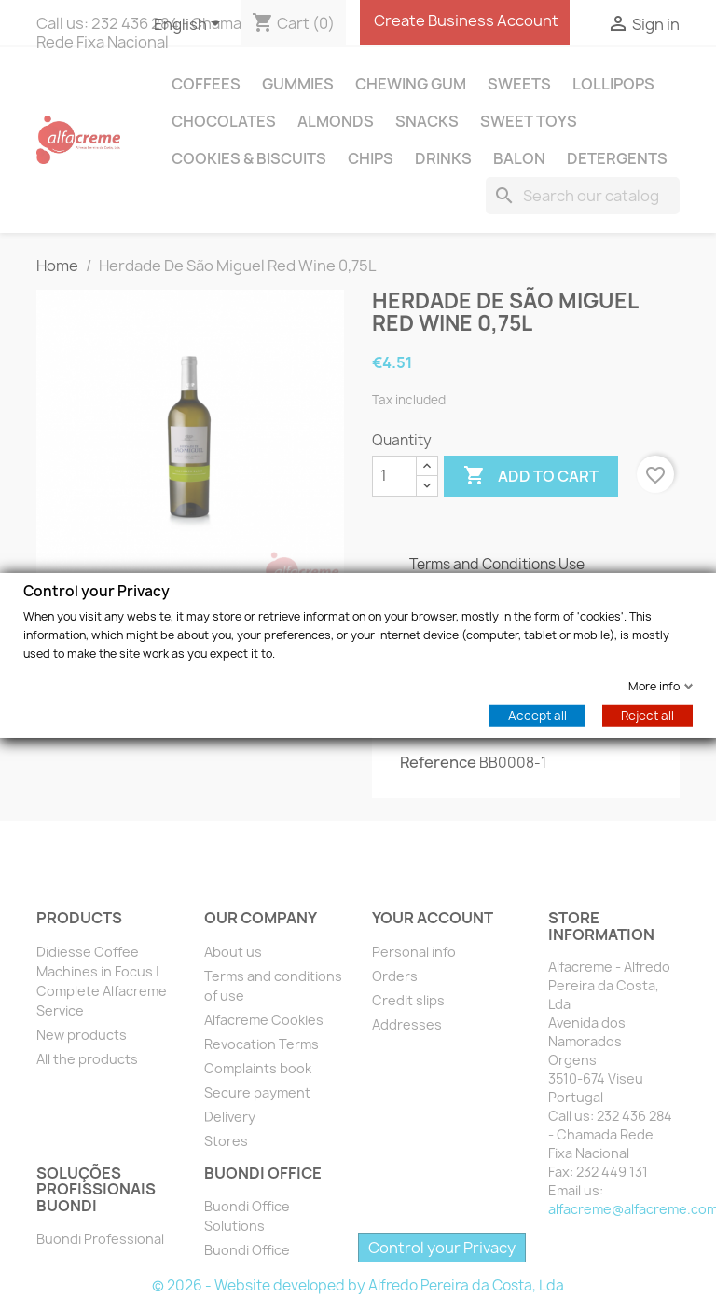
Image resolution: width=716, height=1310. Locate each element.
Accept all (537, 714)
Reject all (647, 714)
